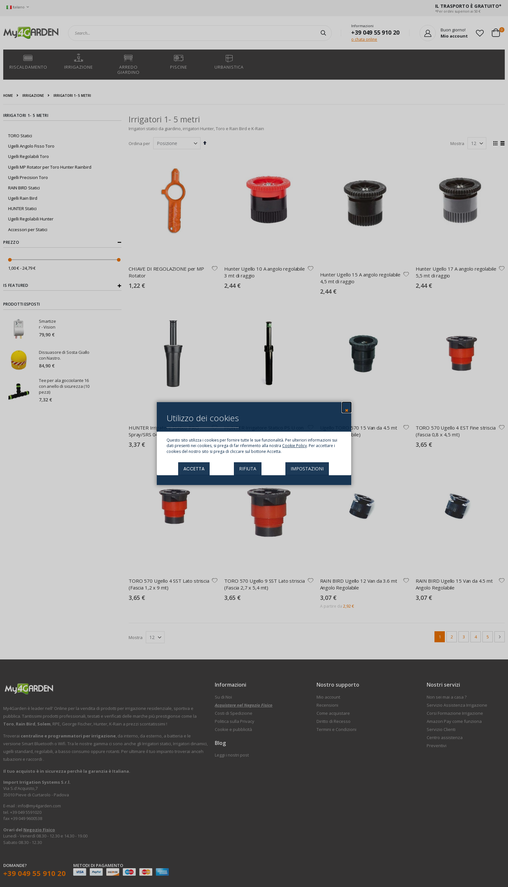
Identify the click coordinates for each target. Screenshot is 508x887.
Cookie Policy (294, 446)
